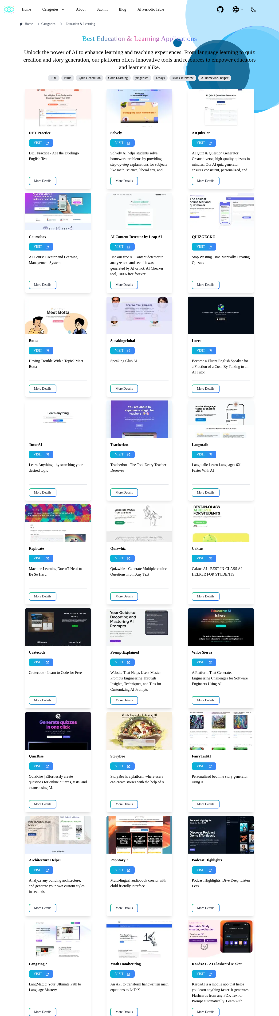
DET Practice (40, 133)
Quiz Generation (90, 78)
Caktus (197, 548)
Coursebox (37, 237)
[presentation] (253, 9)
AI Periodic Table (151, 9)
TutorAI (35, 445)
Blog (122, 9)
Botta (33, 341)
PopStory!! (119, 860)
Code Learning (118, 78)
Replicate (36, 548)
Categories (45, 24)
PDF (54, 78)
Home (26, 9)
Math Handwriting (125, 964)
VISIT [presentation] (41, 143)
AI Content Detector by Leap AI (136, 237)
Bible (67, 78)
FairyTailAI (201, 756)
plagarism (141, 78)
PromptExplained (124, 652)
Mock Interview (182, 78)
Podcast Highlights (207, 860)
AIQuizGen (201, 133)
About (80, 9)
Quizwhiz (118, 548)
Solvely (116, 133)
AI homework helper (214, 78)
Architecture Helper (45, 860)
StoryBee (117, 756)
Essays (160, 78)
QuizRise (36, 756)
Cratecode (37, 652)
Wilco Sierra (202, 652)
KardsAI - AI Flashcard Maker (217, 964)
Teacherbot (119, 445)
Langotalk (200, 445)
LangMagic (38, 964)
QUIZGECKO (203, 237)
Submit (102, 9)
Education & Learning (80, 24)
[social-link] (220, 9)
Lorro (196, 341)
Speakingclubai (122, 341)
